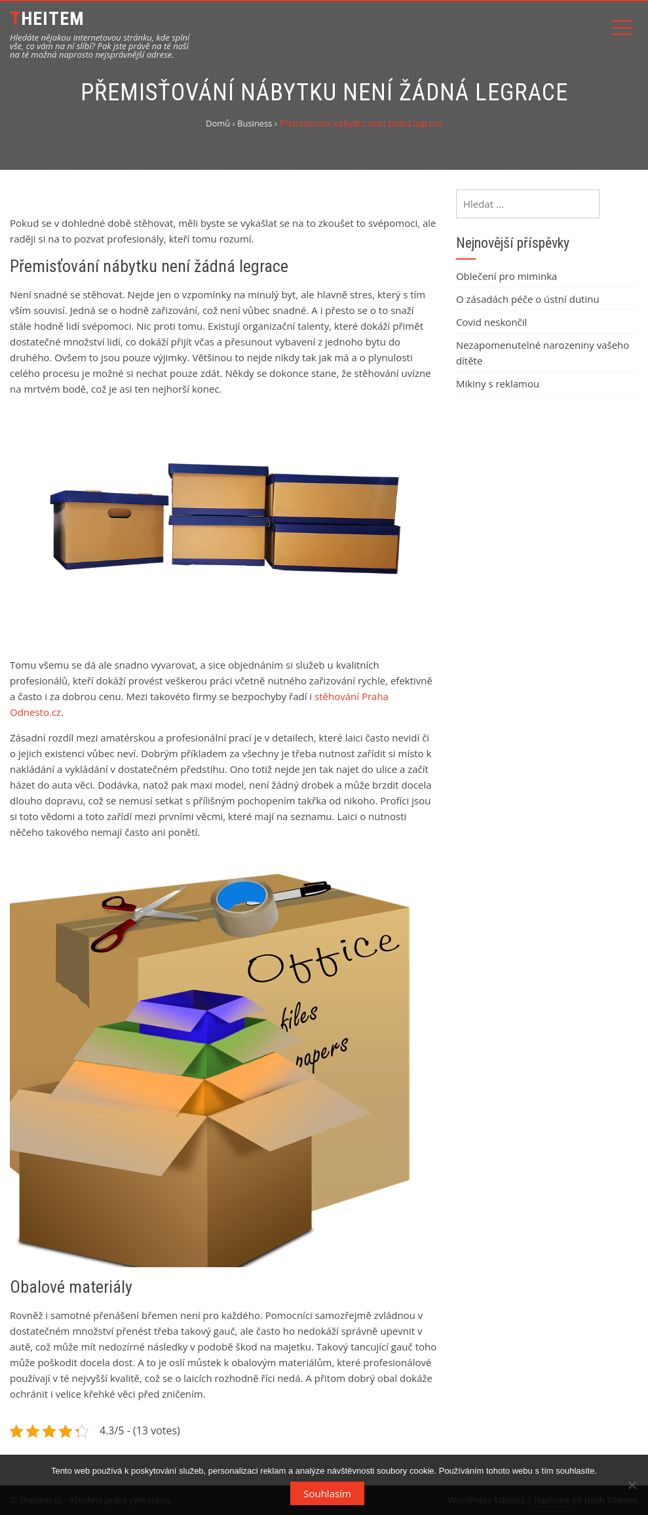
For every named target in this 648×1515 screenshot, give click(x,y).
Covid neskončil (491, 321)
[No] (631, 1484)
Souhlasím (327, 1493)
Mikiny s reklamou (497, 383)
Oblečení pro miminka (507, 276)
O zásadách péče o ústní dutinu (528, 298)
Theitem (47, 19)
